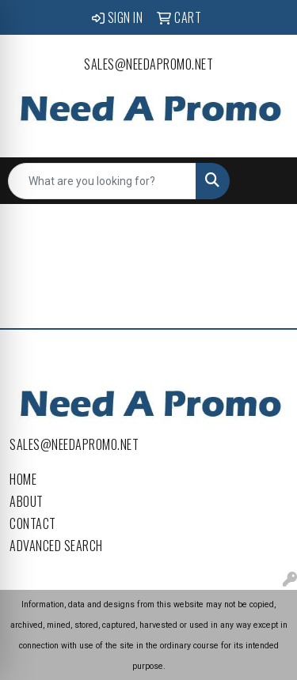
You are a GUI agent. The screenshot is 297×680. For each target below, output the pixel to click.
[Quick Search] (102, 181)
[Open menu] (265, 181)
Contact (33, 523)
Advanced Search (56, 545)
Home (23, 479)
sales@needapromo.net (148, 64)
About (27, 501)
